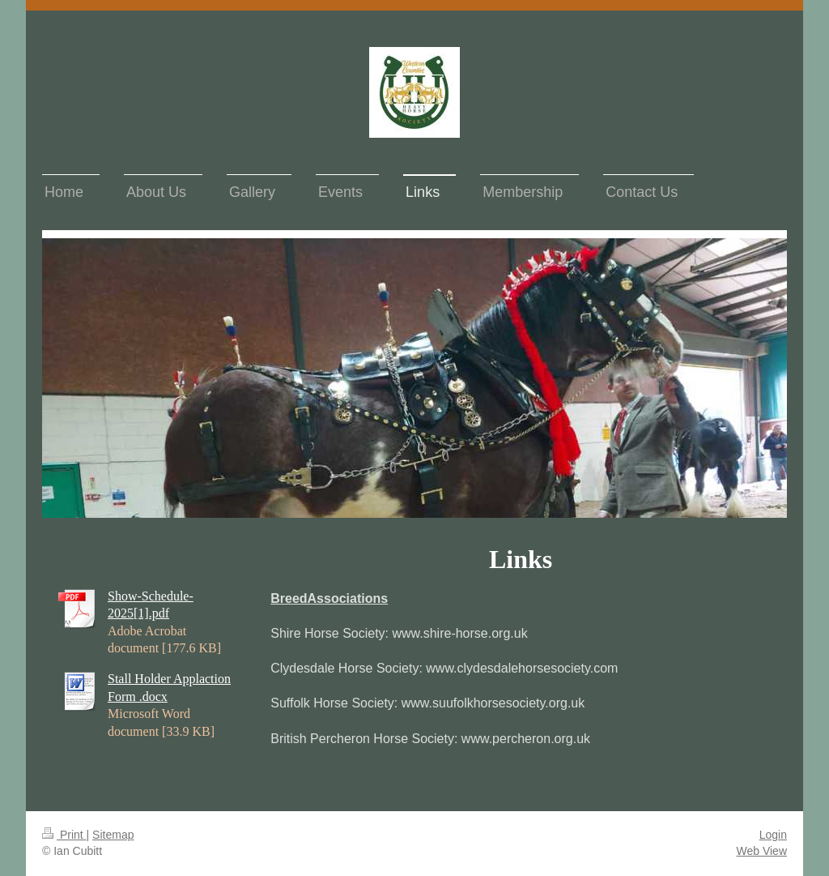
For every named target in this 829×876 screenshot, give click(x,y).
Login (773, 834)
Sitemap (113, 834)
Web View (761, 850)
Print (64, 834)
